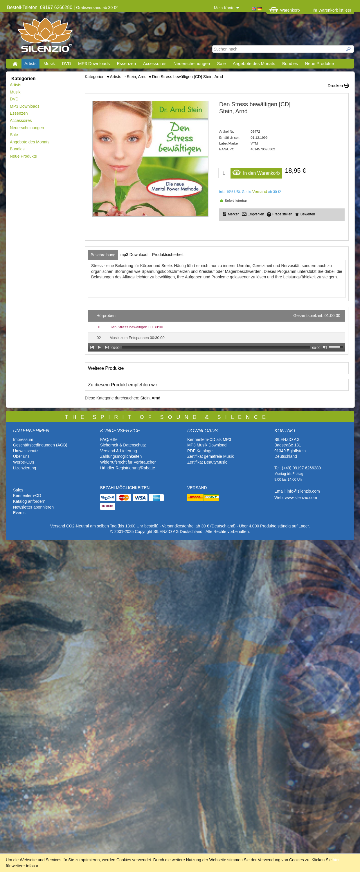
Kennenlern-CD (27, 495)
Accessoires (154, 63)
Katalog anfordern (29, 501)
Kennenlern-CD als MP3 (209, 439)
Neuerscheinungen (192, 63)
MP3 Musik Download (206, 445)
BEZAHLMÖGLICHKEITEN (125, 487)
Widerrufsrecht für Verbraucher (128, 462)
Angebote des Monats (254, 63)
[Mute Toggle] (325, 347)
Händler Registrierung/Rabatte (127, 468)
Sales (18, 490)
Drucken (335, 85)
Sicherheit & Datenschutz (123, 445)
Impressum (23, 439)
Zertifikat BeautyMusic (207, 462)
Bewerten (307, 214)
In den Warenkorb (256, 172)
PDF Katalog (198, 450)
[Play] (99, 347)
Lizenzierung (24, 468)
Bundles (290, 63)
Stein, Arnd (150, 398)
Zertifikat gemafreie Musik (210, 456)
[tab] (103, 255)
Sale (221, 63)
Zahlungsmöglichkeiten (121, 456)
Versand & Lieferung (118, 450)
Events (19, 512)
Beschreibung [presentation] (103, 255)
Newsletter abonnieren (33, 507)
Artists (30, 63)
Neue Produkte (319, 63)
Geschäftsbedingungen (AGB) (40, 445)
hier (336, 859)
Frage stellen (282, 214)
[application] (216, 331)
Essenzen (126, 63)
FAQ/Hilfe (109, 439)
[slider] (216, 347)
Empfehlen (256, 214)
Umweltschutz (25, 450)
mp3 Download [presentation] (133, 254)
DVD (66, 63)
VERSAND (197, 487)
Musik (49, 63)
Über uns (21, 456)
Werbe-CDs (23, 462)
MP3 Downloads (94, 63)
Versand (259, 191)
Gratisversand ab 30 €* (97, 7)
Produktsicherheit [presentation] (167, 254)
